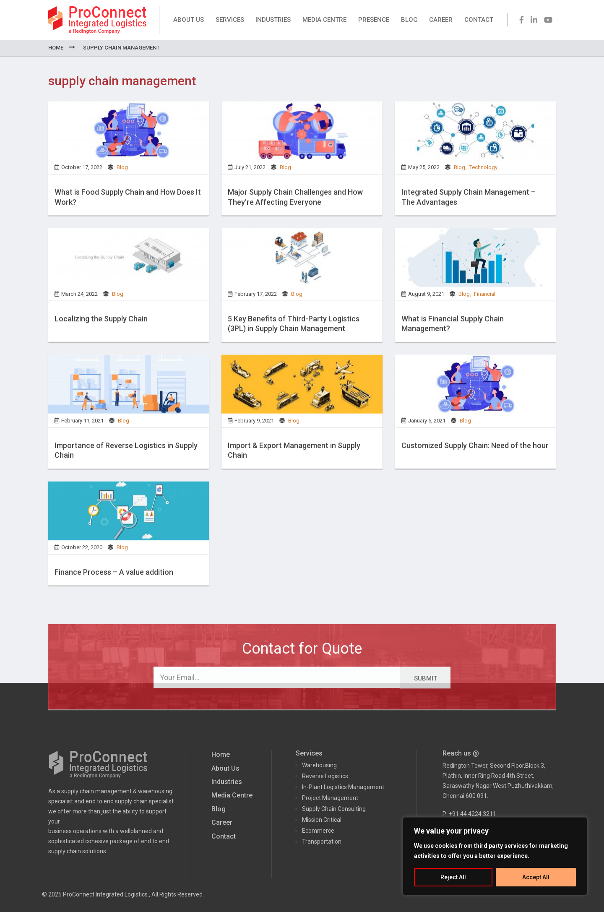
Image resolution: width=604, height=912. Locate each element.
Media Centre (324, 19)
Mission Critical (321, 819)
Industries (273, 19)
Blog (409, 19)
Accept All (535, 877)
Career (441, 19)
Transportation (321, 841)
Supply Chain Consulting (334, 808)
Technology (483, 183)
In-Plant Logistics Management (343, 787)
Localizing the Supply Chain (101, 335)
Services (230, 19)
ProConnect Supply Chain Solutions (97, 20)
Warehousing (319, 765)
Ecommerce (318, 830)
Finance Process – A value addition (114, 588)
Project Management (330, 798)
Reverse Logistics (325, 776)
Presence (373, 19)
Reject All (453, 877)
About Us (188, 19)
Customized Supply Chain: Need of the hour (475, 461)
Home (55, 47)
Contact (478, 19)
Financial (484, 310)
